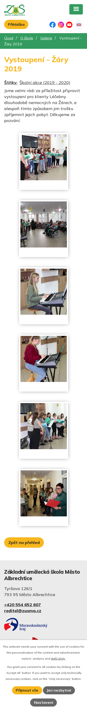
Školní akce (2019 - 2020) (44, 82)
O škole (26, 38)
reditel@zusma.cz (22, 610)
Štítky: (10, 82)
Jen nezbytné (59, 690)
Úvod (8, 38)
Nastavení (43, 702)
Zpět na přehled (24, 542)
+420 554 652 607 (22, 604)
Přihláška (16, 24)
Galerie (46, 38)
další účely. (58, 658)
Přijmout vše (27, 690)
